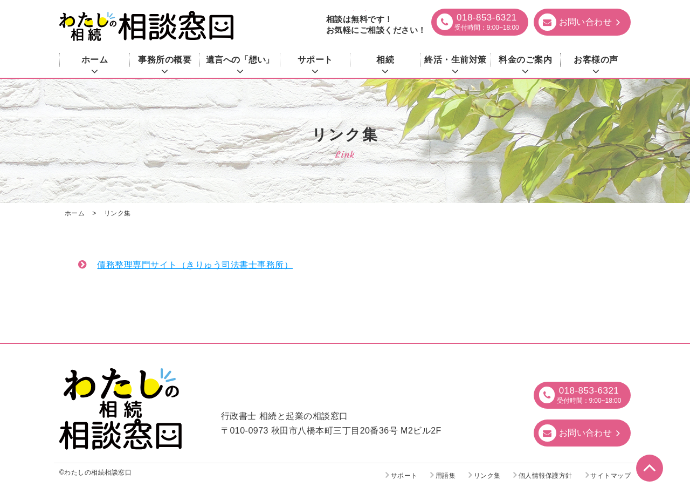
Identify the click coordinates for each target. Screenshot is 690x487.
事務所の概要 (164, 59)
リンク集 (487, 475)
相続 (385, 59)
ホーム (94, 59)
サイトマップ (610, 475)
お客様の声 (596, 59)
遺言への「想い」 (239, 59)
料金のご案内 (525, 59)
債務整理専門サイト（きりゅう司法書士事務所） (195, 264)
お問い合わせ (585, 432)
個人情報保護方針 (545, 475)
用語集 (446, 475)
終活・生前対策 (455, 59)
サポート (315, 59)
